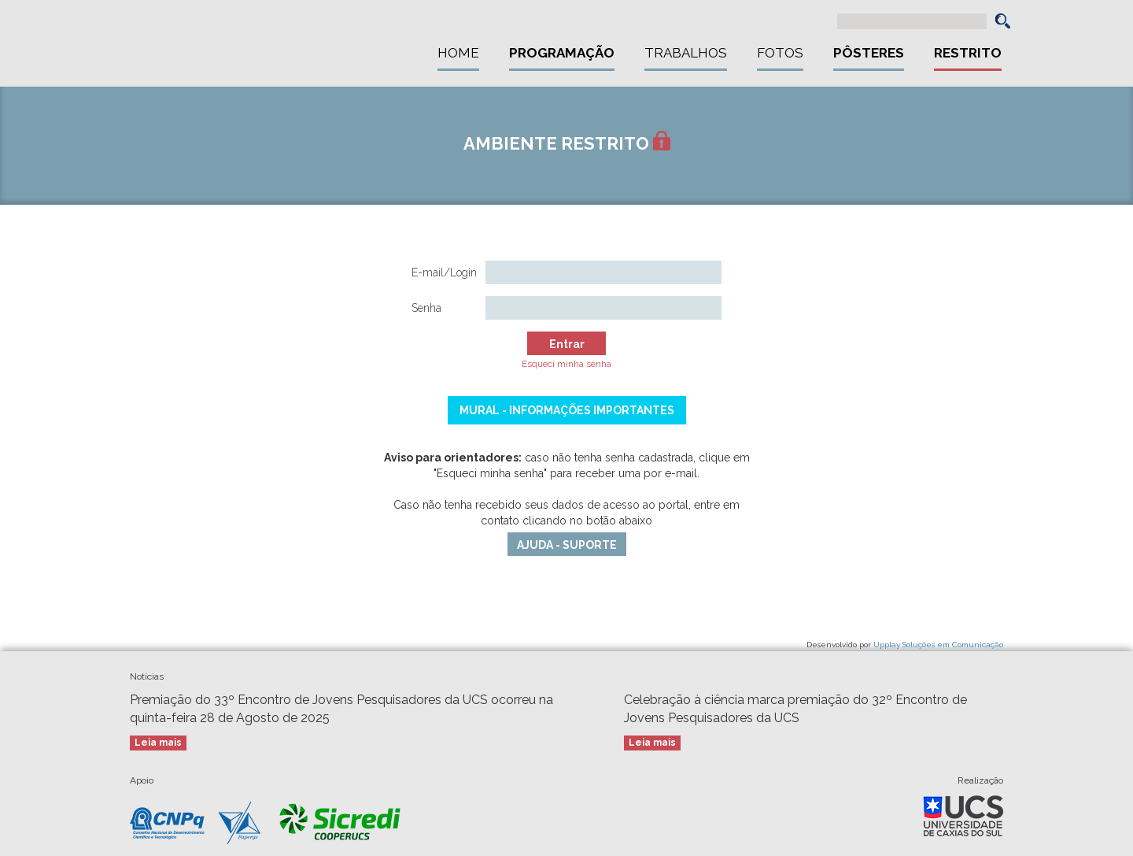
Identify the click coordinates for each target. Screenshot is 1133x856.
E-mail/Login (444, 272)
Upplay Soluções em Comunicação (938, 644)
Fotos (780, 53)
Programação (561, 53)
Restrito (968, 53)
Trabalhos (685, 53)
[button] (1002, 21)
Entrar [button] (567, 344)
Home (458, 53)
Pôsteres (868, 53)
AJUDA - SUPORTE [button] (567, 545)
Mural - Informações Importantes (566, 410)
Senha (426, 308)
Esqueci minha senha (566, 363)
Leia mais (158, 742)
